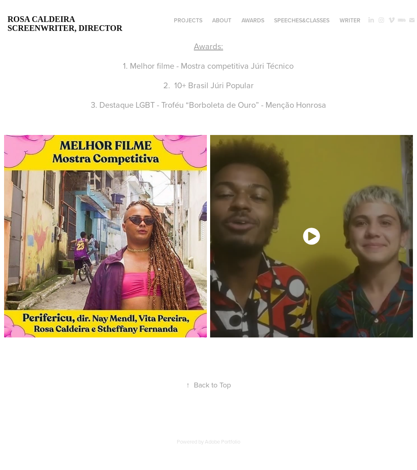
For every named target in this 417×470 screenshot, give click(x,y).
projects (188, 20)
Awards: (208, 46)
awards (252, 20)
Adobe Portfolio (222, 441)
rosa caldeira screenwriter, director (64, 24)
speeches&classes (301, 20)
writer (350, 20)
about (221, 20)
